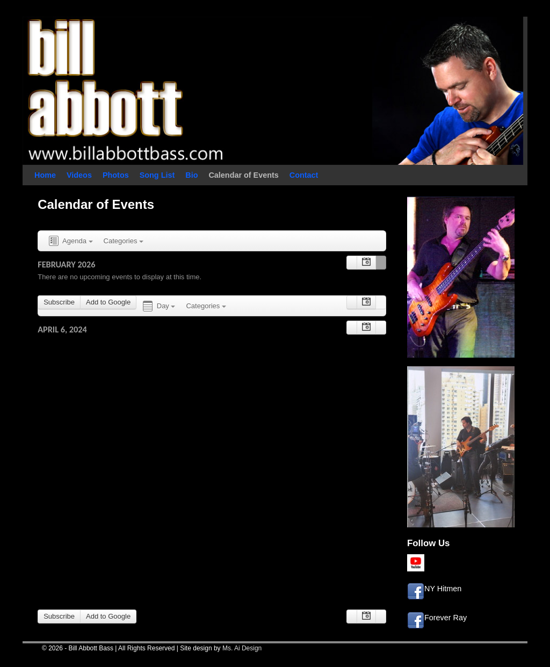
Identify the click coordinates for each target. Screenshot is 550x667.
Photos (116, 175)
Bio (191, 175)
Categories (123, 241)
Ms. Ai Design (242, 648)
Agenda (69, 241)
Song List (157, 175)
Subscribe (59, 302)
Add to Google (108, 302)
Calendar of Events (243, 175)
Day (158, 306)
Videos (79, 175)
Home (45, 175)
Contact (304, 175)
